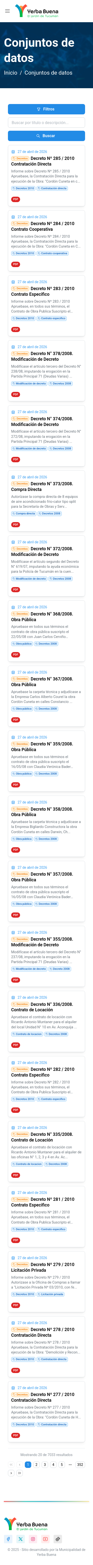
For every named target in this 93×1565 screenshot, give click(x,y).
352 (80, 1465)
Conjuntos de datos (48, 72)
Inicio (10, 72)
